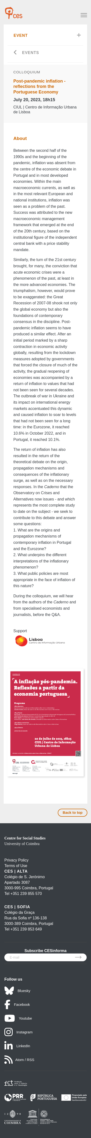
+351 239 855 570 (26, 894)
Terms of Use (15, 866)
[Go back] (15, 52)
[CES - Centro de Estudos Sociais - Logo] (13, 10)
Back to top (73, 812)
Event (21, 35)
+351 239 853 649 (26, 929)
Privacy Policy (16, 860)
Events (30, 53)
